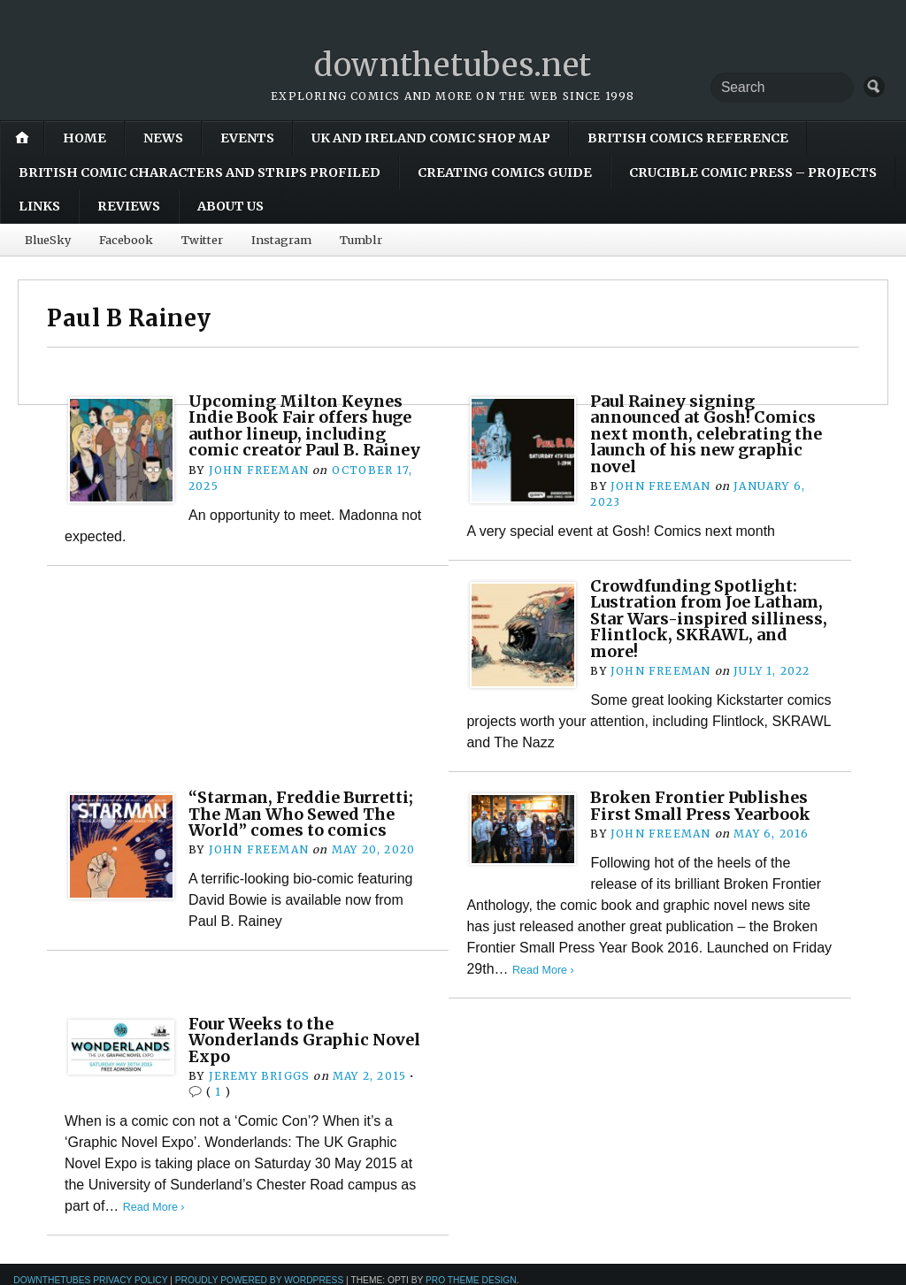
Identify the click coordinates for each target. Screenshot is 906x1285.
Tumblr (359, 239)
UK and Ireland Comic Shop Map (430, 138)
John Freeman (259, 469)
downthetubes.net (453, 65)
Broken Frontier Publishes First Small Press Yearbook (703, 804)
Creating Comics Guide (505, 172)
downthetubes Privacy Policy (90, 1279)
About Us (230, 206)
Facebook (125, 239)
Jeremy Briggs (259, 1075)
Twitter (201, 239)
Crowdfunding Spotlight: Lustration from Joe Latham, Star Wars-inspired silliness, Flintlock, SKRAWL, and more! (711, 618)
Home (84, 138)
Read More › (543, 968)
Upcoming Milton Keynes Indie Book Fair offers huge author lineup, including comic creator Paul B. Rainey (308, 424)
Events (247, 138)
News (163, 138)
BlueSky (47, 239)
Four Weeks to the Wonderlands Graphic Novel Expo (307, 1039)
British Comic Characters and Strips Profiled (199, 172)
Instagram (280, 239)
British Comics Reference (687, 138)
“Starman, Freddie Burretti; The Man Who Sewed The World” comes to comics (305, 812)
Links (39, 206)
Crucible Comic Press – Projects (753, 172)
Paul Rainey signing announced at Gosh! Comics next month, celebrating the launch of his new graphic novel (707, 433)
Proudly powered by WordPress (259, 1279)
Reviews (128, 206)
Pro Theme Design (471, 1279)
